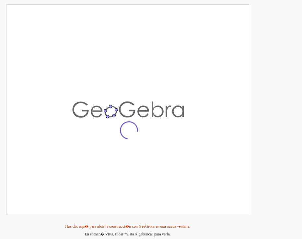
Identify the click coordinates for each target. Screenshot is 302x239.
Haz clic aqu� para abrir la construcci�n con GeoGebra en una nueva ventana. (127, 226)
